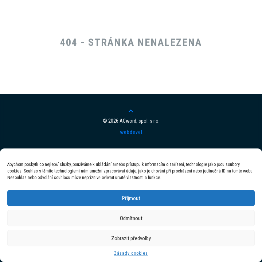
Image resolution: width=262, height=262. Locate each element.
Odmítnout (131, 218)
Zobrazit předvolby (131, 238)
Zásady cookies (131, 253)
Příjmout (131, 198)
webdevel (131, 132)
